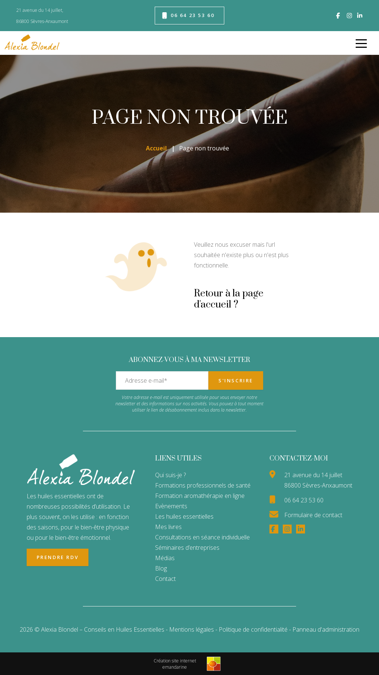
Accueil (156, 148)
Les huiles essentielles (184, 516)
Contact (165, 579)
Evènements (171, 506)
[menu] (361, 43)
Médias (165, 558)
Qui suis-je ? (170, 475)
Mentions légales (191, 629)
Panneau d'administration (325, 629)
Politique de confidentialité (254, 629)
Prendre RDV (58, 557)
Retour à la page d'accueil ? (229, 299)
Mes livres (168, 527)
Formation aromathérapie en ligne (200, 496)
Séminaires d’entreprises (187, 547)
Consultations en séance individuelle (202, 537)
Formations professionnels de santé (203, 485)
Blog (161, 568)
